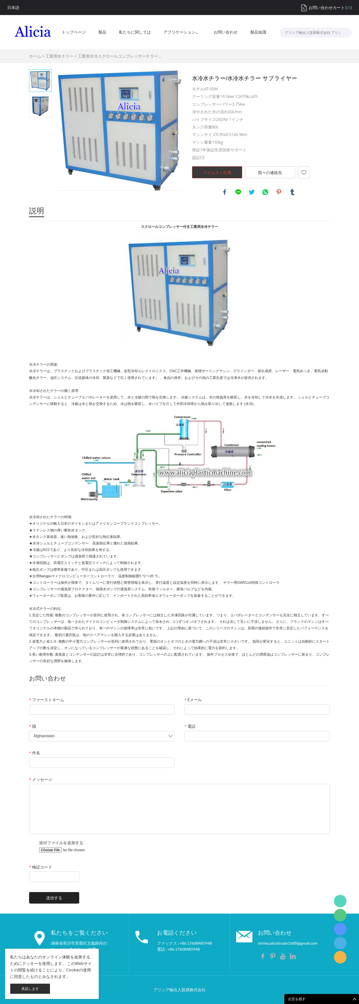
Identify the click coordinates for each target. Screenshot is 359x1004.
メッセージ (40, 779)
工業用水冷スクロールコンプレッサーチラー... (119, 56)
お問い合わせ (226, 32)
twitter (251, 192)
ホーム (35, 56)
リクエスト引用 (217, 172)
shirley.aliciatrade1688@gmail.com (287, 943)
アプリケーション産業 (182, 32)
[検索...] (342, 33)
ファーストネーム (46, 699)
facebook (224, 192)
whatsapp (265, 192)
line (238, 192)
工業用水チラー (59, 56)
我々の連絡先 (270, 172)
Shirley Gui (340, 901)
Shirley (340, 943)
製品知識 (258, 32)
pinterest (279, 192)
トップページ (74, 32)
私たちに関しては (135, 32)
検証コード (40, 867)
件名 (34, 753)
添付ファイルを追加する (61, 842)
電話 (190, 726)
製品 (102, 32)
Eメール (193, 699)
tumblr (292, 192)
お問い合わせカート (327, 7)
